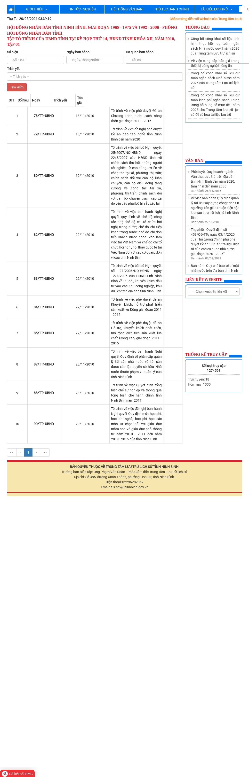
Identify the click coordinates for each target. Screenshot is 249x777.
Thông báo (197, 27)
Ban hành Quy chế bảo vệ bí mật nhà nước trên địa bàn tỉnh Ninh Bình (215, 213)
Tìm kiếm (17, 87)
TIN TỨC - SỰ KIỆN (82, 9)
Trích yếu (13, 69)
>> (45, 305)
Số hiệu (12, 52)
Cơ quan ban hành (139, 52)
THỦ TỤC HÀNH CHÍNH (171, 9)
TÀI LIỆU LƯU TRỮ (217, 9)
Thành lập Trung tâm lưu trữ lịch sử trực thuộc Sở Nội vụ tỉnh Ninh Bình (215, 235)
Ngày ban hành (77, 52)
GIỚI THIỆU (37, 9)
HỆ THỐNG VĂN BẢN (127, 9)
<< (12, 305)
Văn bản (194, 160)
